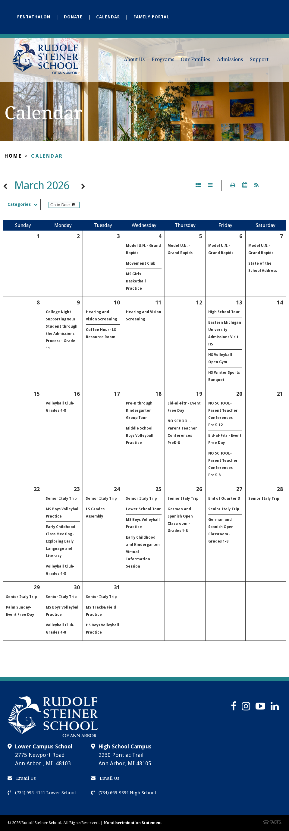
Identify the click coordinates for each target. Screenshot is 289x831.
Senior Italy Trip (61, 498)
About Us (134, 59)
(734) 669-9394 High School (123, 792)
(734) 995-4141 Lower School (42, 792)
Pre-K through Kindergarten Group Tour (139, 410)
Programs (163, 59)
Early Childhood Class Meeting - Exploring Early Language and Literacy (60, 541)
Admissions (230, 59)
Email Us (22, 778)
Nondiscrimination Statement (133, 822)
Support (259, 59)
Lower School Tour (143, 509)
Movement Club (140, 263)
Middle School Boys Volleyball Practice (139, 435)
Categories (24, 204)
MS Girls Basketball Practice (136, 281)
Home (13, 156)
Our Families (195, 59)
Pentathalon (33, 16)
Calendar (108, 16)
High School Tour (224, 312)
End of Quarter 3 (224, 498)
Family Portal (151, 16)
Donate (73, 16)
